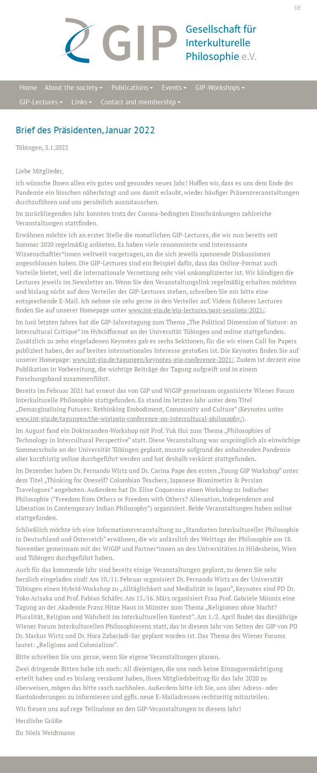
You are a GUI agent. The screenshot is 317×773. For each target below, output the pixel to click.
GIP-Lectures (42, 103)
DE (297, 8)
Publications (133, 89)
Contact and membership (142, 103)
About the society (75, 89)
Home (28, 87)
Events (175, 89)
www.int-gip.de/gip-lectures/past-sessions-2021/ (196, 310)
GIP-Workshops (221, 89)
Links (83, 103)
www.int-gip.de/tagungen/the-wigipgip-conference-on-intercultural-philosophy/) (130, 418)
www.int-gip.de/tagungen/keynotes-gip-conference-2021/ (153, 359)
